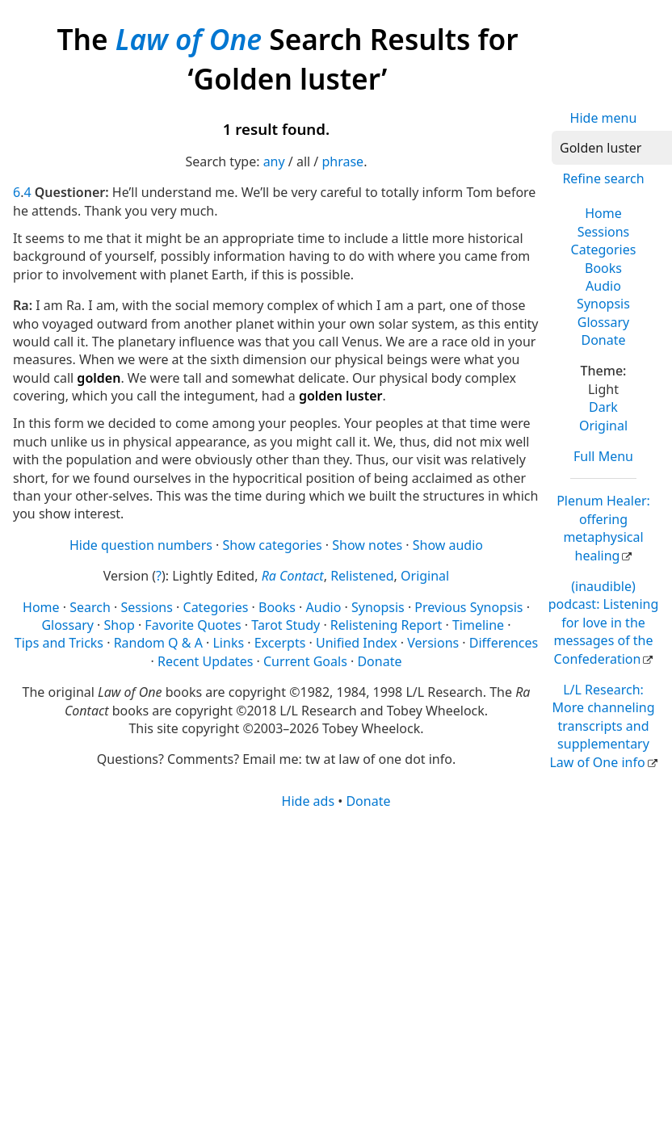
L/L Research (601, 726)
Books (603, 268)
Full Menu (603, 456)
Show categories (272, 545)
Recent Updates (205, 661)
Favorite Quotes (193, 625)
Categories (603, 249)
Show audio (448, 545)
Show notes (367, 545)
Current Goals (305, 661)
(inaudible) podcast (603, 622)
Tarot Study (285, 625)
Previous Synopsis (468, 607)
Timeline (478, 625)
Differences (503, 643)
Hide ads (308, 801)
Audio (603, 286)
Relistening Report (386, 625)
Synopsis (603, 303)
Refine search (603, 178)
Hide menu (603, 118)
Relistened (361, 576)
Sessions (604, 232)
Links (228, 643)
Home (603, 213)
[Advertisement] (295, 936)
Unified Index (356, 643)
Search (90, 607)
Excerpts (280, 643)
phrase (342, 161)
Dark (603, 407)
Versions (433, 643)
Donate (603, 340)
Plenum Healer (603, 528)
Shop (119, 625)
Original (603, 425)
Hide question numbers (140, 545)
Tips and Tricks (59, 643)
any (274, 161)
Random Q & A (158, 643)
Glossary (604, 322)
